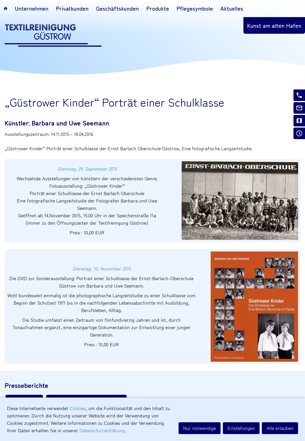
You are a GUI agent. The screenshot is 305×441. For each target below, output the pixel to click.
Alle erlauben (279, 428)
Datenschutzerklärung (102, 430)
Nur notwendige (199, 428)
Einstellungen (241, 428)
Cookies (78, 408)
